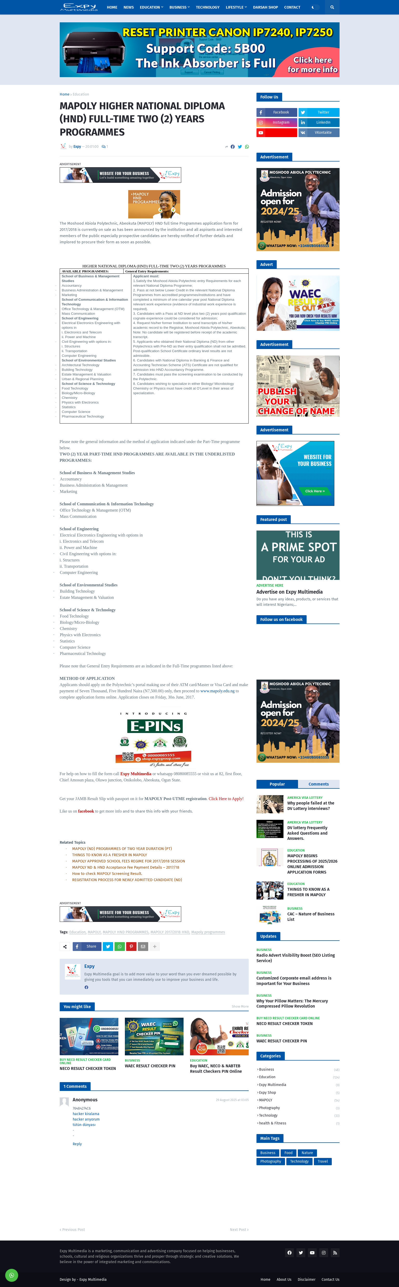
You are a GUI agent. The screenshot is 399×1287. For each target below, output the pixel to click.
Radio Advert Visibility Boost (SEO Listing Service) (295, 958)
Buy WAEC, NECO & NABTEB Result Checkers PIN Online (216, 1068)
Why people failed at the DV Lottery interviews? (310, 806)
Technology (299, 1116)
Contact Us (331, 1279)
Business (299, 1070)
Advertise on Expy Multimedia (289, 592)
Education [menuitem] (150, 7)
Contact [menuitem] (292, 7)
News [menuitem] (129, 7)
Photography (299, 1108)
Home (65, 94)
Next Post (238, 1230)
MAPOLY (94, 932)
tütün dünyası (84, 1125)
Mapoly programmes (208, 932)
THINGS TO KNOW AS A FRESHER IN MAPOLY (308, 892)
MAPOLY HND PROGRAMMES (125, 932)
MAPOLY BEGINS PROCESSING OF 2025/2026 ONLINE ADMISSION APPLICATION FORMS (312, 863)
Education (81, 94)
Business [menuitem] (178, 7)
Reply (77, 1144)
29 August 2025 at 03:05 (232, 1100)
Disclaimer (306, 1279)
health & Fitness (299, 1123)
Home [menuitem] (112, 7)
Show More (240, 1006)
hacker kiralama (86, 1114)
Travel (323, 1161)
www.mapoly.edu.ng (217, 691)
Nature (307, 1153)
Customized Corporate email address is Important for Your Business (294, 981)
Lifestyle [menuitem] (235, 7)
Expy (89, 966)
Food (289, 1153)
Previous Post (73, 1230)
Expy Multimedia (299, 1085)
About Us (284, 1279)
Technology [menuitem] (208, 7)
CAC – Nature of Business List (311, 916)
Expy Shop (299, 1093)
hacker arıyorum (86, 1119)
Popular (277, 784)
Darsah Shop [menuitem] (265, 7)
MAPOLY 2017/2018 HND (170, 932)
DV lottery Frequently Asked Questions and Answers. (307, 833)
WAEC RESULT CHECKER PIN (150, 1065)
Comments (319, 784)
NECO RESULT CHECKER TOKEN (88, 1068)
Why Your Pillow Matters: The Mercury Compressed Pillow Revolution (292, 1003)
